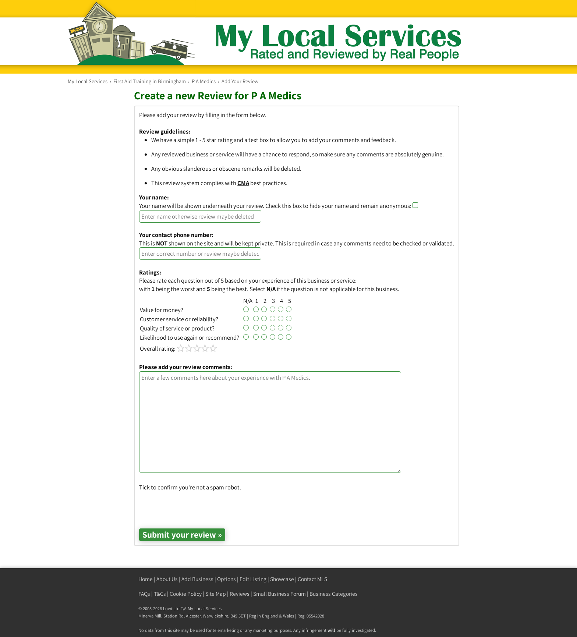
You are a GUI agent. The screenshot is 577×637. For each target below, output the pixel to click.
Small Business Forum (279, 593)
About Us (167, 579)
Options (226, 579)
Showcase (282, 579)
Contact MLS (312, 579)
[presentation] (195, 505)
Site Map (215, 593)
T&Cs (160, 593)
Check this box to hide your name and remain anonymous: (341, 206)
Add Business (197, 579)
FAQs (144, 593)
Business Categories (333, 593)
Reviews (239, 593)
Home (145, 579)
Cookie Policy (186, 593)
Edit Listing (253, 579)
